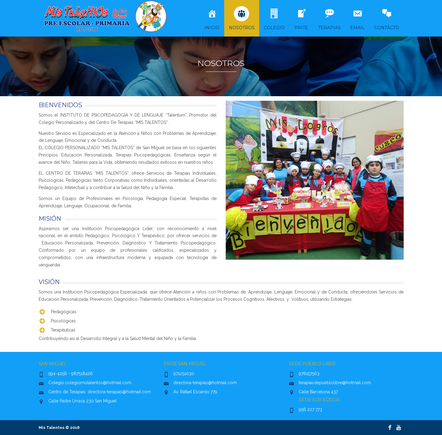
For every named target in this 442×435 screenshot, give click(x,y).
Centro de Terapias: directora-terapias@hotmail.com (99, 391)
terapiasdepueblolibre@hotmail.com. (335, 382)
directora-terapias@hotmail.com (205, 382)
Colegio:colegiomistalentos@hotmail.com (89, 382)
